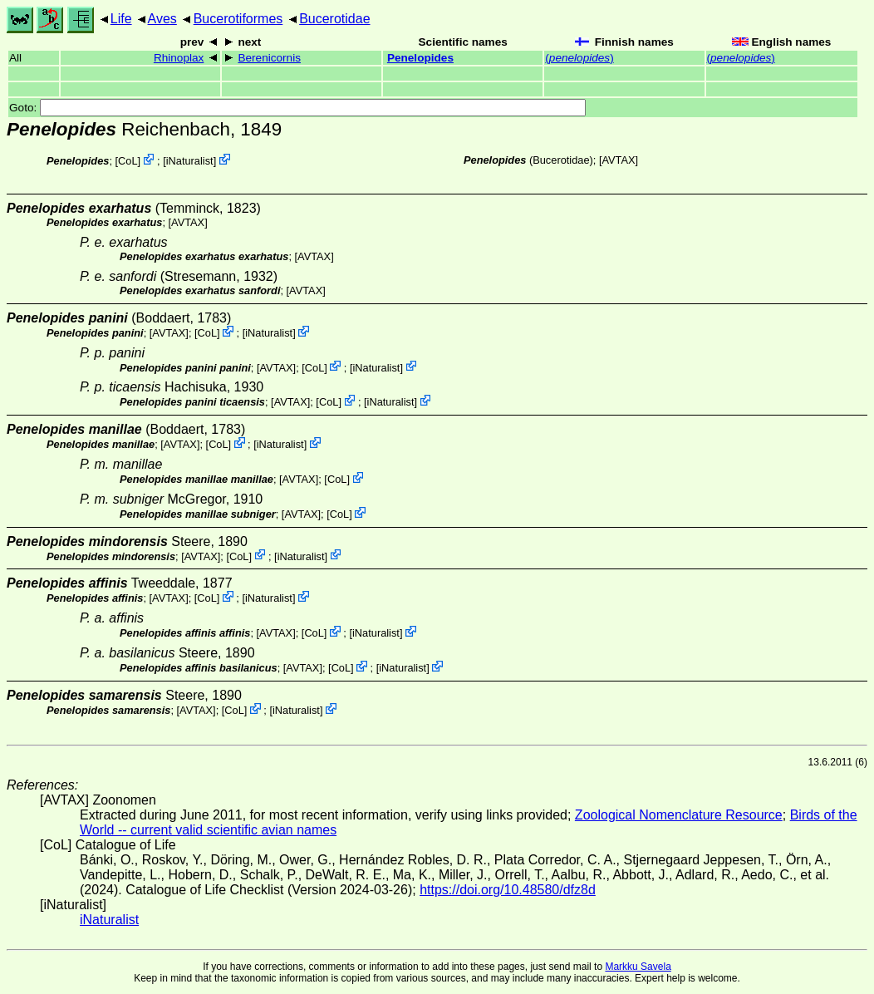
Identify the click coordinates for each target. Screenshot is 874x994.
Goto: (297, 107)
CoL (127, 161)
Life (121, 19)
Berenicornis (269, 58)
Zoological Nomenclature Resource (679, 815)
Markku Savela (637, 966)
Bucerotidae (334, 19)
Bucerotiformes (238, 19)
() (579, 58)
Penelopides (420, 58)
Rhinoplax (179, 58)
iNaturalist (190, 161)
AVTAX (618, 160)
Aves (162, 19)
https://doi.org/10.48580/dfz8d (508, 890)
